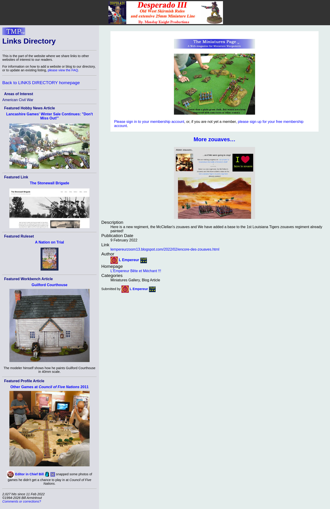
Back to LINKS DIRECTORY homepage (41, 82)
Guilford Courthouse (49, 285)
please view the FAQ (63, 70)
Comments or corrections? (21, 501)
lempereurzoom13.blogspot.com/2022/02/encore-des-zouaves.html (164, 249)
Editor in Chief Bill (29, 474)
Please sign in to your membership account (149, 122)
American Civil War (17, 100)
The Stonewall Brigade (49, 183)
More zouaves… (215, 139)
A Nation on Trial (49, 242)
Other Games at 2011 (49, 387)
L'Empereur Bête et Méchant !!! (135, 271)
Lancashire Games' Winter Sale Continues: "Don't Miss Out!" (49, 116)
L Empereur (129, 260)
